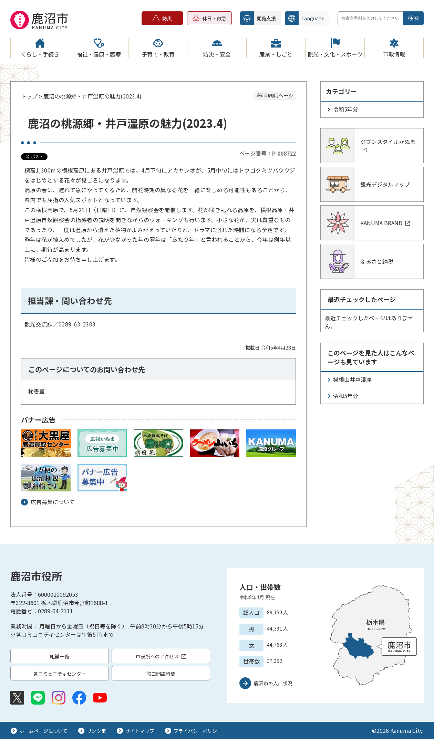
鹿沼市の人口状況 (273, 683)
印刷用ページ (278, 95)
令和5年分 (345, 109)
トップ (29, 96)
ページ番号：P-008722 (267, 153)
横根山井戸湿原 (352, 379)
